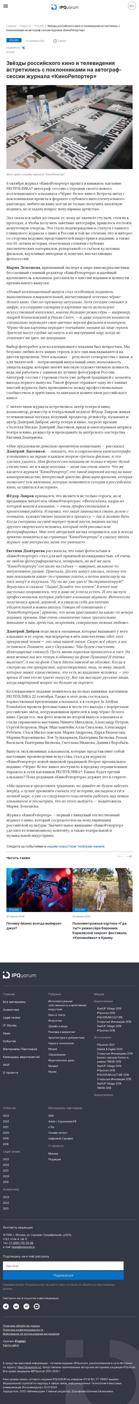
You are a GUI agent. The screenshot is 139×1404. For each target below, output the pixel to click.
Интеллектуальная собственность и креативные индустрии (67, 1005)
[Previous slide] (119, 856)
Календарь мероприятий (21, 1057)
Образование (57, 1054)
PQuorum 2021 (105, 1044)
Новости (25, 25)
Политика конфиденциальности (23, 1329)
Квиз (6, 1033)
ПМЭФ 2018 (104, 1087)
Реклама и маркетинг (62, 1031)
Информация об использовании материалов (31, 1333)
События (9, 1041)
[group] (36, 899)
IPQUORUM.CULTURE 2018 (113, 1074)
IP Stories (10, 1025)
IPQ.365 (39, 25)
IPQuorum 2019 (106, 1012)
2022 (6, 1121)
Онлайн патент (57, 1132)
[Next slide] (129, 856)
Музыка (53, 1066)
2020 (6, 1132)
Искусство (55, 1020)
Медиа (52, 1048)
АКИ (6, 1065)
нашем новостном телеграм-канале (75, 846)
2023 (6, 1115)
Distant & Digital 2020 (109, 1049)
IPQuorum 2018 (106, 1030)
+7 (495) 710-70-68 (21, 1242)
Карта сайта (11, 1345)
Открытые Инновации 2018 (114, 1021)
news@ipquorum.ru (23, 1246)
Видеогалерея (103, 1001)
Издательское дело (61, 1060)
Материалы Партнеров (20, 1049)
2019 (6, 1138)
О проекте (10, 1072)
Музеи (52, 1071)
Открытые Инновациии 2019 (115, 1053)
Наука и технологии (61, 1043)
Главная (11, 25)
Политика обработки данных (21, 1325)
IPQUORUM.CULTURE (110, 1017)
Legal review (11, 1017)
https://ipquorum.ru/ (29, 1367)
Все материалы (14, 1002)
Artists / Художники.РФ (62, 1121)
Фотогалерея (102, 1037)
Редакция (54, 1159)
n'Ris (51, 1127)
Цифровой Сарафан (60, 1138)
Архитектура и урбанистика (66, 1037)
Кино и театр (56, 1014)
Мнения (53, 1153)
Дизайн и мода (57, 1026)
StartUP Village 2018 (109, 1026)
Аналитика (11, 1010)
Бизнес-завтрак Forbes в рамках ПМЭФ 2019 (113, 1059)
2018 (6, 1144)
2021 (5, 1127)
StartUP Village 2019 (109, 1008)
